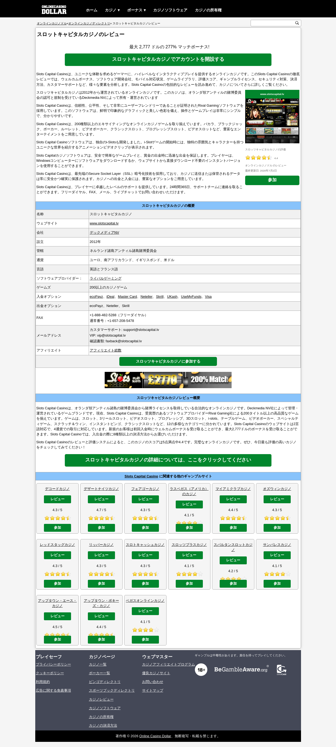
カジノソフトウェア (170, 10)
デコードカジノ (57, 489)
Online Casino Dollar (155, 736)
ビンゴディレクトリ (105, 682)
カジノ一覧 (98, 664)
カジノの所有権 (208, 10)
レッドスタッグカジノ (57, 545)
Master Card (127, 297)
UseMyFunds (191, 297)
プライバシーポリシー (53, 664)
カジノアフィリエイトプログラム (168, 664)
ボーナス (134, 10)
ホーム (91, 10)
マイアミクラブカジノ (233, 489)
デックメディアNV (104, 232)
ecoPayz (96, 297)
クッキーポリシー (50, 673)
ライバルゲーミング (105, 278)
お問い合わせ (152, 682)
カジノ (110, 10)
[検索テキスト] (273, 23)
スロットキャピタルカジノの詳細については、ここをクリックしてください (168, 460)
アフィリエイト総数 (105, 350)
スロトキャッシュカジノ (145, 545)
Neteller (146, 297)
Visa (208, 297)
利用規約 (43, 682)
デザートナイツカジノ (101, 489)
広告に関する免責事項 (53, 690)
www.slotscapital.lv (272, 94)
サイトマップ (152, 690)
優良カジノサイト (156, 673)
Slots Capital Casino (141, 476)
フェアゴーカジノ (145, 489)
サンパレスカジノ (277, 545)
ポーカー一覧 (99, 673)
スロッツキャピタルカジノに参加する (168, 361)
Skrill (160, 297)
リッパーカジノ (101, 545)
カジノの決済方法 (103, 725)
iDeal (110, 297)
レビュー (57, 499)
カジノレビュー (101, 699)
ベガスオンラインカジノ (145, 601)
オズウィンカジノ (277, 489)
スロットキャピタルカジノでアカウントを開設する (168, 59)
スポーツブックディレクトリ (112, 690)
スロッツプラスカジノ (189, 545)
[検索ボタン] (297, 23)
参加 (272, 180)
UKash (172, 297)
